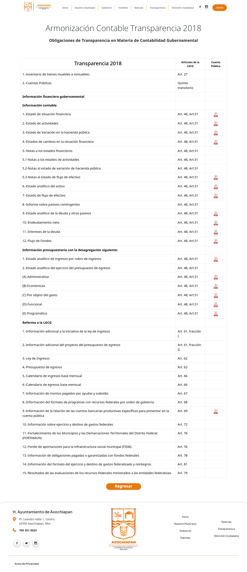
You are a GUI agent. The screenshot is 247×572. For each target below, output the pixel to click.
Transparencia (157, 7)
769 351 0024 (28, 530)
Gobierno (107, 7)
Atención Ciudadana (183, 7)
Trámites (123, 7)
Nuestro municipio (85, 7)
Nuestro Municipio (185, 523)
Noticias (138, 7)
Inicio (65, 7)
